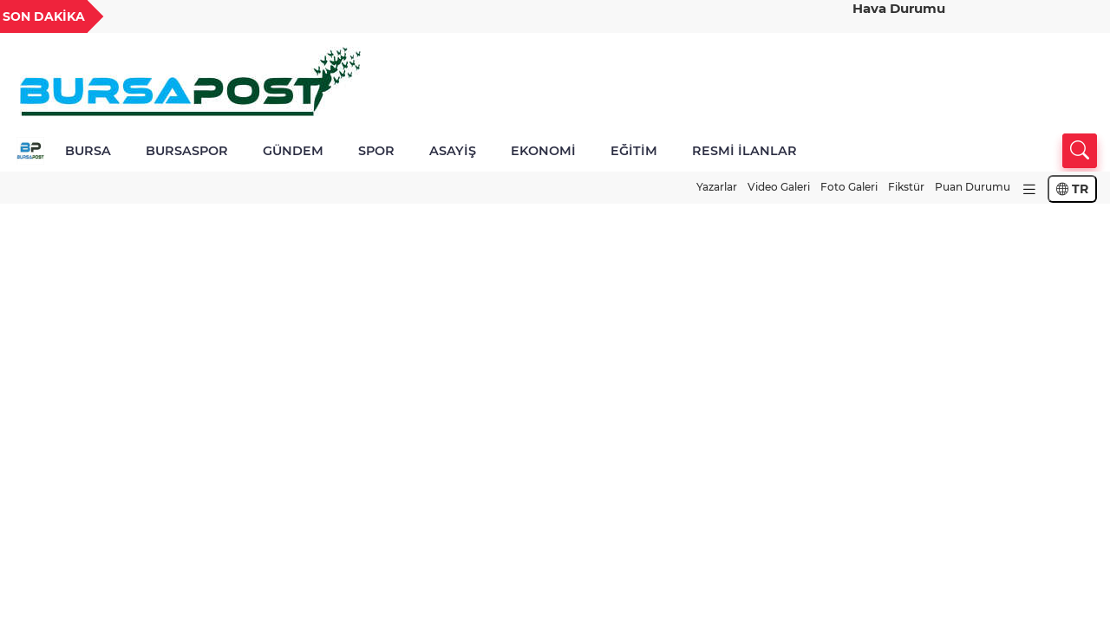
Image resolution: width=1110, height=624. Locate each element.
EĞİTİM (633, 151)
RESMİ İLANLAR (744, 151)
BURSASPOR (187, 151)
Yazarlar (716, 186)
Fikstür (906, 186)
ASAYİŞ (452, 151)
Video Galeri (779, 186)
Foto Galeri (849, 186)
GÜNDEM (293, 151)
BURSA (88, 151)
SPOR (376, 151)
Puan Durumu (972, 186)
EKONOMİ (543, 151)
